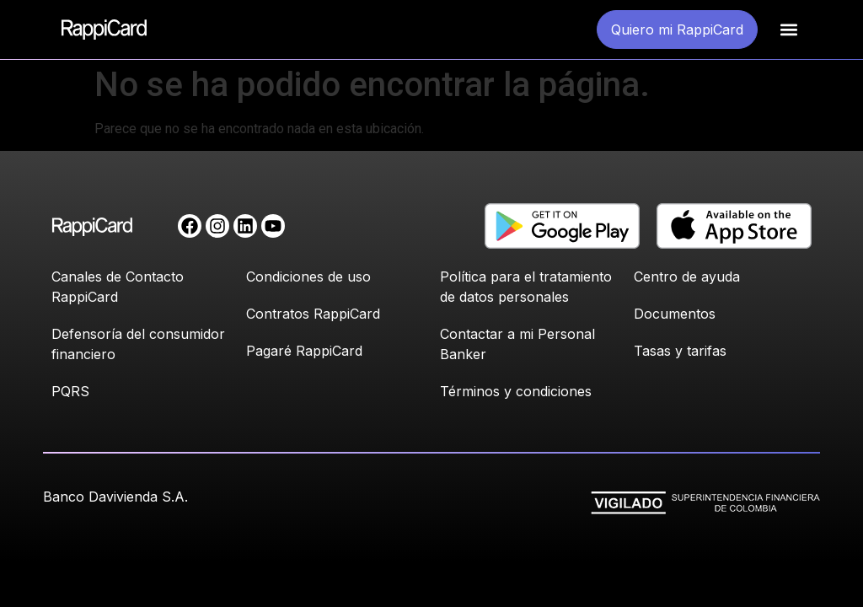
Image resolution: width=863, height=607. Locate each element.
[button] (788, 30)
